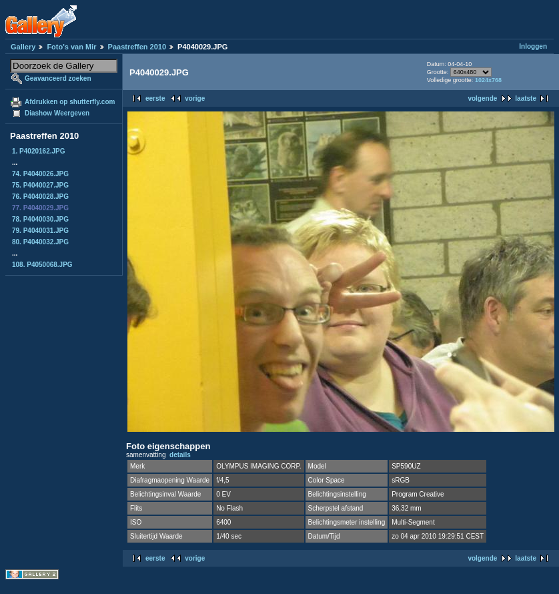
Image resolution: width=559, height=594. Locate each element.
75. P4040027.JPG (40, 185)
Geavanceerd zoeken (58, 78)
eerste (155, 98)
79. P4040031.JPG (40, 230)
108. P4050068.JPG (42, 264)
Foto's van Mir (71, 47)
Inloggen (533, 46)
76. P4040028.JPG (40, 196)
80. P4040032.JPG (40, 242)
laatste (525, 98)
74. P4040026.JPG (40, 174)
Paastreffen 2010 (137, 47)
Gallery (23, 47)
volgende (482, 98)
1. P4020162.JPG (38, 151)
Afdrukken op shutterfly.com (70, 101)
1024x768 (488, 80)
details (180, 455)
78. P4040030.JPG (40, 219)
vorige (195, 98)
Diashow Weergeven (57, 113)
